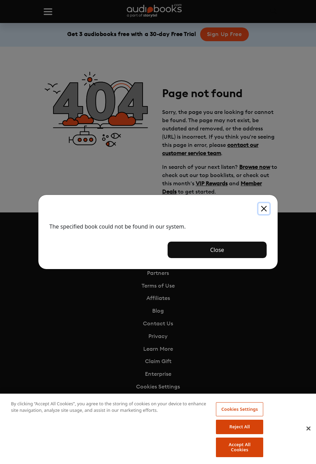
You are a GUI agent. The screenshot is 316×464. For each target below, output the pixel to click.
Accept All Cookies (240, 447)
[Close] (263, 208)
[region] (158, 429)
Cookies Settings (239, 409)
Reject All (239, 427)
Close (217, 250)
